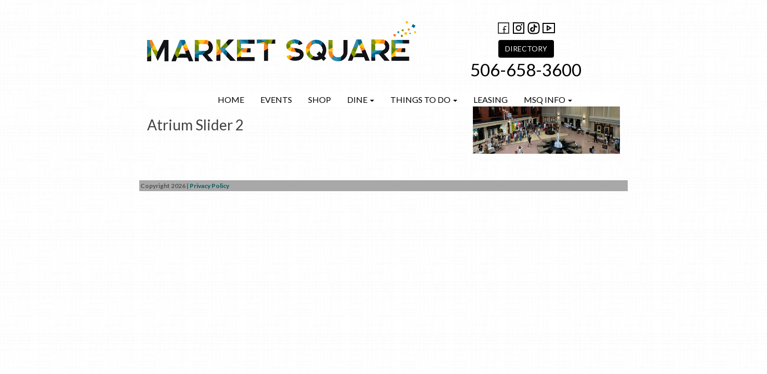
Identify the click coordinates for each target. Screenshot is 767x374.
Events (276, 99)
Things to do (423, 99)
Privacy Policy (209, 186)
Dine (360, 99)
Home (231, 99)
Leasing (490, 99)
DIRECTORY (526, 48)
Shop (319, 99)
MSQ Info (548, 99)
